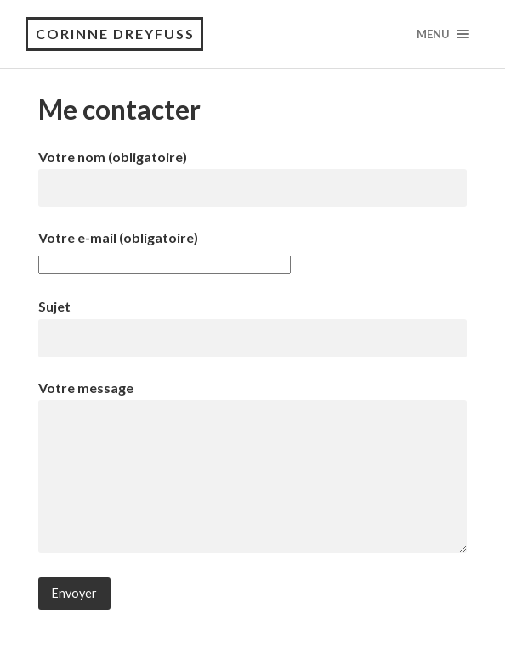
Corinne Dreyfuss (115, 33)
